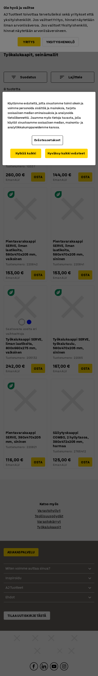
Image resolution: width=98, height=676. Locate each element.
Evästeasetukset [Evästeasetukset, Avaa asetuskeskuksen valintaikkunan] (47, 140)
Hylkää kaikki (26, 153)
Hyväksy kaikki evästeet (66, 153)
